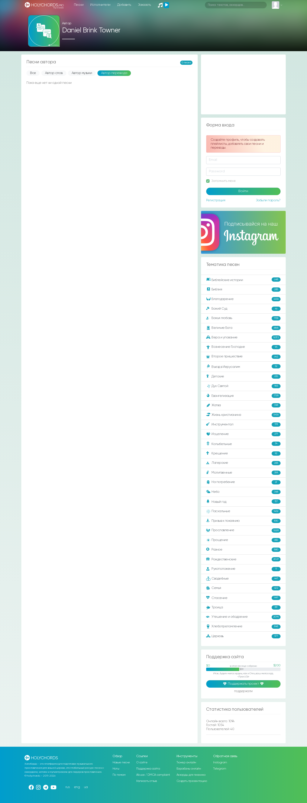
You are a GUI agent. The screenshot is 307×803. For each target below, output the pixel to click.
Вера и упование (243, 337)
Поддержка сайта (148, 768)
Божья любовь (243, 318)
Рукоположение (243, 569)
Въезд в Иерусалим (243, 366)
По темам (119, 774)
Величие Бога (243, 328)
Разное (243, 550)
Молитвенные (243, 473)
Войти (243, 191)
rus (67, 787)
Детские (243, 376)
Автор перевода (114, 73)
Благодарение (243, 299)
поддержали (243, 691)
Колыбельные (243, 444)
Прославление (243, 530)
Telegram (219, 768)
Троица (243, 607)
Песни (79, 4)
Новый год (243, 501)
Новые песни (121, 762)
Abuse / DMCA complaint (153, 774)
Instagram (220, 762)
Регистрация (215, 200)
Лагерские (243, 463)
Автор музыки (82, 73)
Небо (243, 492)
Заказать (144, 4)
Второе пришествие (243, 357)
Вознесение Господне (243, 347)
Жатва (243, 405)
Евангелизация (243, 396)
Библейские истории (243, 279)
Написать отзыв (146, 781)
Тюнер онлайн (186, 762)
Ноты (116, 768)
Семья (243, 588)
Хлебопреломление (243, 627)
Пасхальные (243, 511)
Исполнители (100, 4)
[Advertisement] (243, 84)
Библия (243, 289)
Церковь (243, 636)
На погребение (243, 482)
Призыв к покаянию (243, 521)
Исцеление (243, 434)
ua (86, 787)
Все (33, 73)
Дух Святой (243, 386)
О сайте (142, 762)
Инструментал (243, 424)
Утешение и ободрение (243, 617)
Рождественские (243, 559)
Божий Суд (243, 309)
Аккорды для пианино (191, 774)
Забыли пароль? (268, 200)
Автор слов (54, 73)
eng (77, 787)
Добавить (124, 4)
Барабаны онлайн (189, 768)
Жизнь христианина (243, 415)
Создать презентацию (192, 781)
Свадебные (243, 579)
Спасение (243, 598)
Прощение (243, 540)
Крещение (243, 453)
